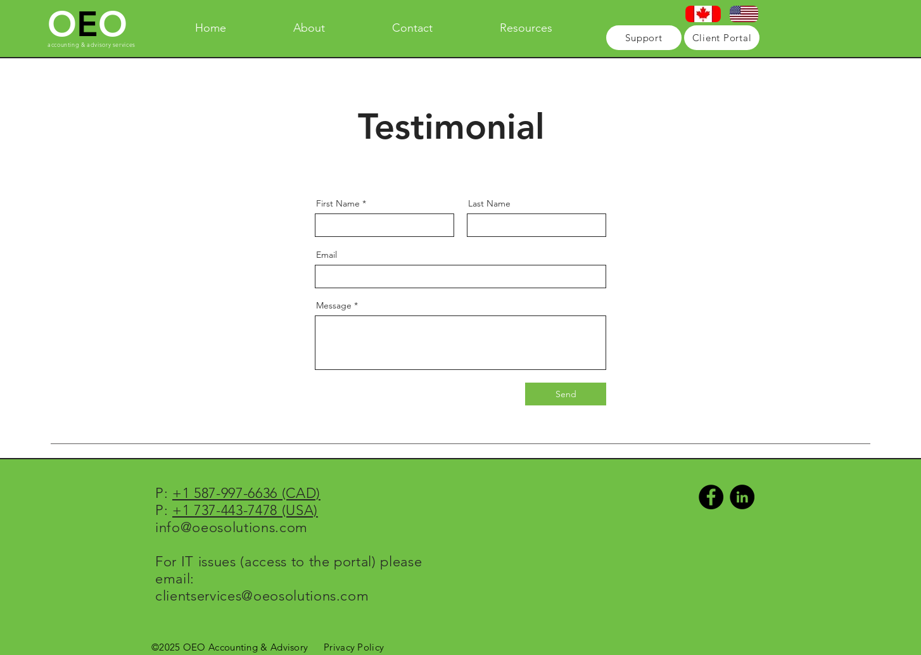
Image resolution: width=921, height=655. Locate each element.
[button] (526, 27)
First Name (338, 203)
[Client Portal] (721, 37)
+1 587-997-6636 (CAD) (246, 493)
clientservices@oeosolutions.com (262, 595)
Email (326, 254)
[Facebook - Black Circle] (711, 497)
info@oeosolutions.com (231, 527)
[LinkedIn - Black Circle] (742, 497)
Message (334, 305)
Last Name (489, 203)
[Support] (644, 37)
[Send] (565, 394)
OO (87, 24)
